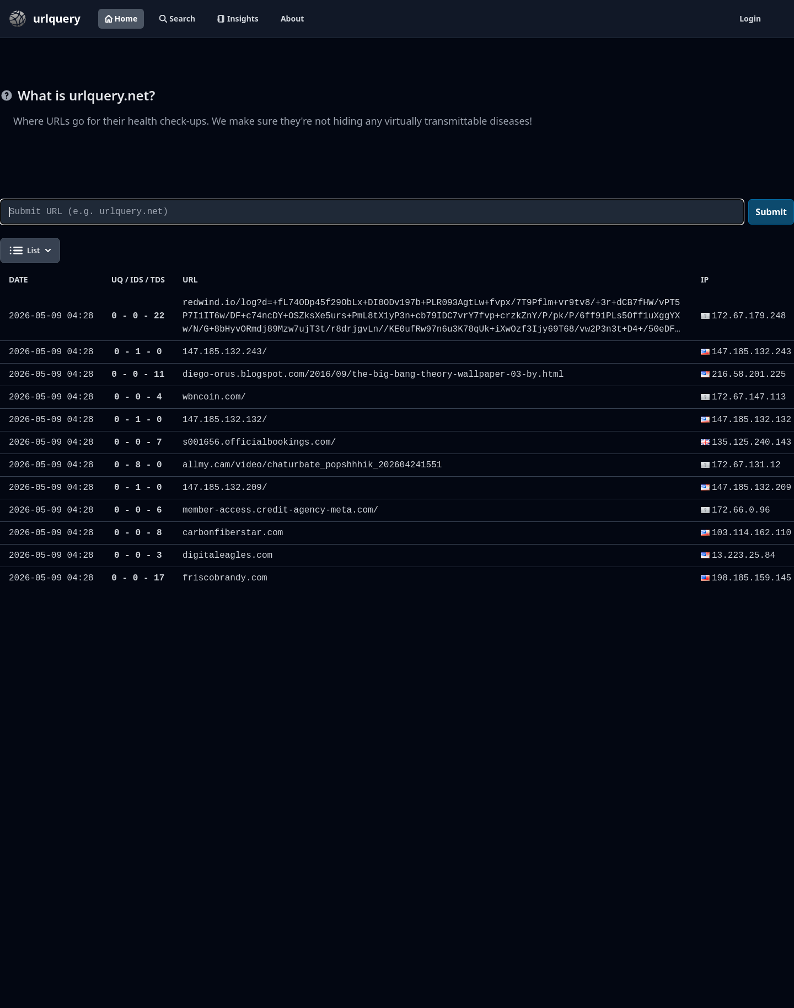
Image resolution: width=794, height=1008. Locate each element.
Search (177, 18)
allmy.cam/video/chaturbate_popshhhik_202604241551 (312, 465)
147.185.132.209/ (225, 488)
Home (121, 18)
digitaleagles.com (227, 556)
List (30, 250)
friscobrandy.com (225, 578)
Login (750, 18)
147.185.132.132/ (225, 420)
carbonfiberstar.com (233, 533)
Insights (238, 18)
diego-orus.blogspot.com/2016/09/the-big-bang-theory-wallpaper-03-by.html (373, 375)
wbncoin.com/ (214, 397)
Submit (771, 212)
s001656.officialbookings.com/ (259, 442)
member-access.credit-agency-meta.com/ (280, 510)
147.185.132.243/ (225, 352)
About (292, 18)
